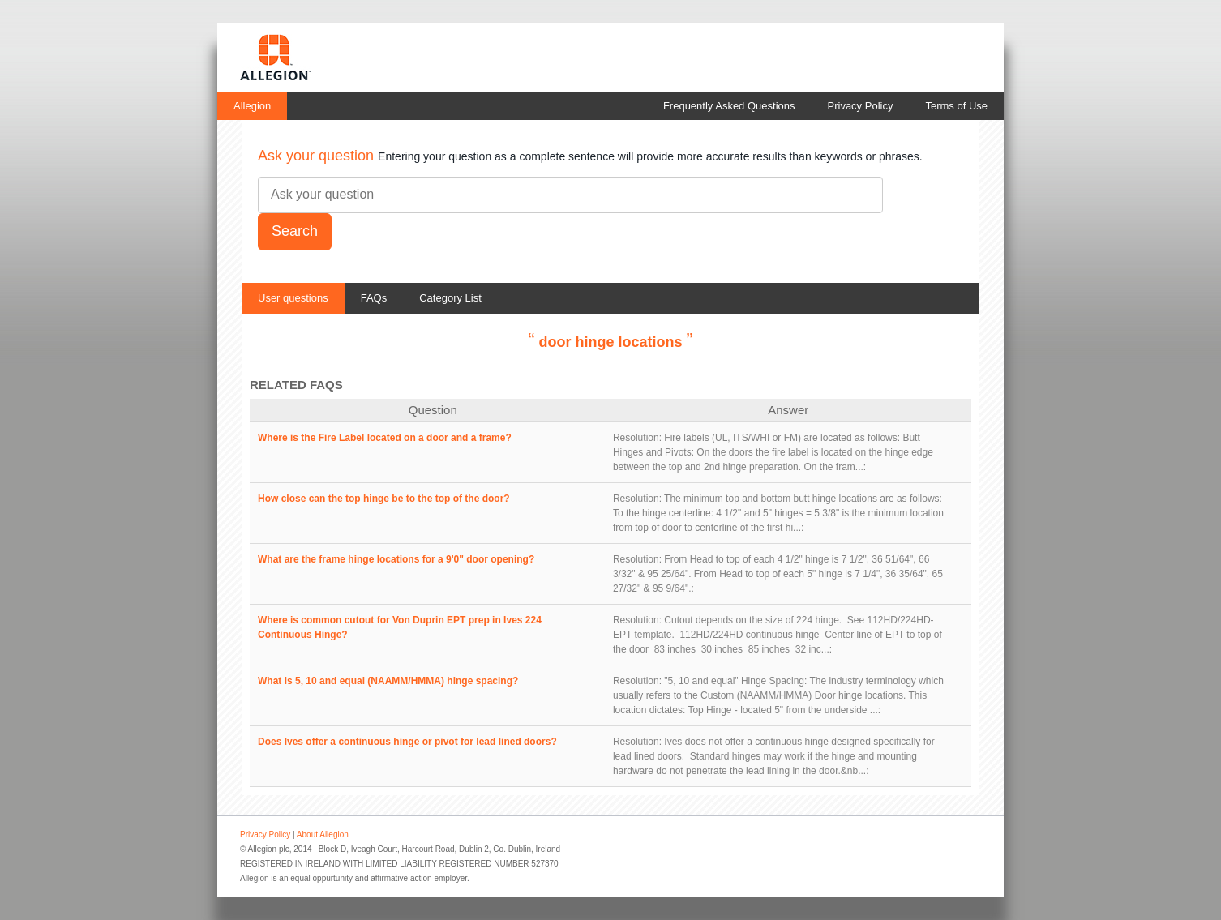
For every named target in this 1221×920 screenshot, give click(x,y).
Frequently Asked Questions (729, 106)
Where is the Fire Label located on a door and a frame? (385, 437)
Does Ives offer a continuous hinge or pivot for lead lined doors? (407, 741)
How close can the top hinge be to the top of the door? (384, 498)
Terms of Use (956, 106)
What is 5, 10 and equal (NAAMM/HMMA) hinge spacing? (388, 681)
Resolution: (637, 437)
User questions (293, 298)
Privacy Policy (860, 106)
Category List (450, 298)
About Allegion (323, 834)
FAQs (374, 298)
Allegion (252, 106)
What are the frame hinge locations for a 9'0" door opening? (396, 559)
